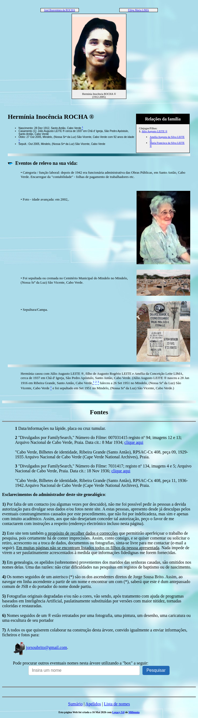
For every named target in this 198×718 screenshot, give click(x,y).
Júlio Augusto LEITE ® (154, 131)
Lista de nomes (117, 704)
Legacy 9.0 (118, 712)
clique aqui (134, 442)
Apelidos (93, 704)
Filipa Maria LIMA (138, 10)
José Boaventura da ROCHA (59, 10)
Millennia (134, 712)
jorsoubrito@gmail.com (40, 647)
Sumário (75, 704)
